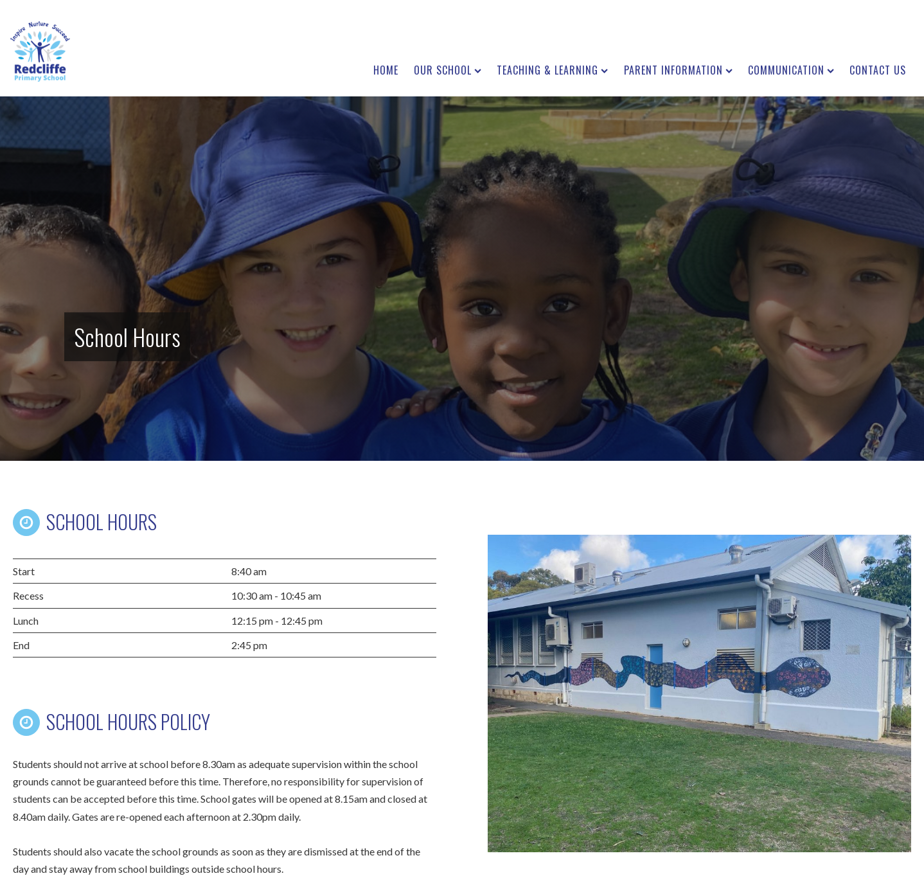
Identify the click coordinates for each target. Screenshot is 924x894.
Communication (791, 70)
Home (385, 70)
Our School (447, 70)
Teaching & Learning (552, 70)
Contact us (877, 70)
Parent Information (678, 70)
